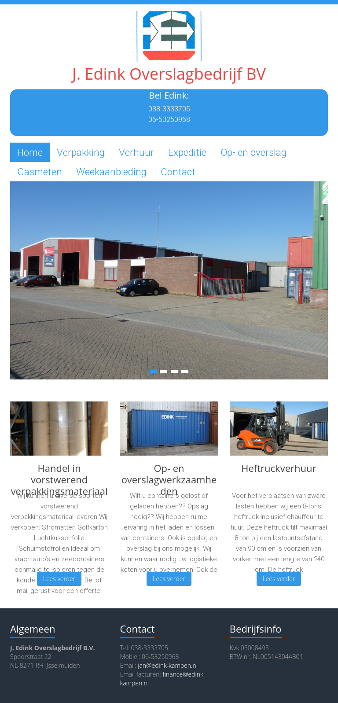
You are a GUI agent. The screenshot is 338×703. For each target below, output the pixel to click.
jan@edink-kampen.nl (168, 665)
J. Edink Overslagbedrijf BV (169, 74)
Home (30, 152)
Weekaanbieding (111, 171)
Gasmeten (39, 171)
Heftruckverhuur (278, 468)
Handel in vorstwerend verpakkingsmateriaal (59, 479)
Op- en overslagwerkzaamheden (169, 479)
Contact (178, 171)
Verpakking (81, 152)
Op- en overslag (253, 152)
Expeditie (187, 152)
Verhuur (136, 152)
